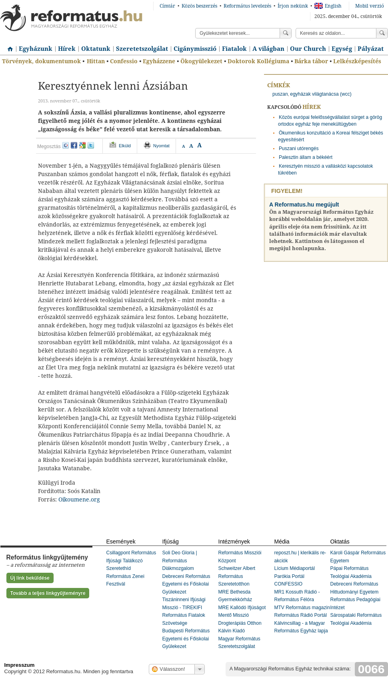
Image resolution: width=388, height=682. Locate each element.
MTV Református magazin (302, 607)
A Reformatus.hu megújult (304, 204)
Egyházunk (35, 48)
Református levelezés (247, 6)
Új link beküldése (30, 578)
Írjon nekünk (293, 6)
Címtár (167, 6)
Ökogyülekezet (201, 61)
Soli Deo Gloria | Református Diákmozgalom (179, 560)
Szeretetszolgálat (142, 48)
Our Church (308, 48)
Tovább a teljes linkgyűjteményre (48, 593)
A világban (268, 48)
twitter (91, 145)
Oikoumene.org (79, 499)
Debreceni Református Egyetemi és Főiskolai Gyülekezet (186, 584)
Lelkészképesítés (357, 61)
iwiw (65, 145)
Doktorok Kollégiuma (258, 61)
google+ (82, 145)
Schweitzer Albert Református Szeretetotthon (237, 576)
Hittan (96, 61)
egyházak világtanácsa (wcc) (320, 94)
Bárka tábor (311, 61)
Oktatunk (95, 48)
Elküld (125, 145)
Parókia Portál (289, 576)
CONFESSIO (288, 584)
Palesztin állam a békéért (305, 157)
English (328, 6)
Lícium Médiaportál (294, 568)
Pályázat (371, 48)
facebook (74, 145)
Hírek (67, 48)
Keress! (382, 33)
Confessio (124, 61)
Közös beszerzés (199, 6)
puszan (280, 94)
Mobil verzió (369, 6)
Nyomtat (161, 145)
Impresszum (19, 665)
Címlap (8, 46)
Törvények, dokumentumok (41, 61)
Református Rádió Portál (300, 615)
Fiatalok (234, 48)
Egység (342, 48)
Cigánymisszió (195, 48)
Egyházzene (159, 61)
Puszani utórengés (298, 148)
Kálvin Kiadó (231, 631)
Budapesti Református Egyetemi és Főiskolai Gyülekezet (186, 638)
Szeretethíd (118, 568)
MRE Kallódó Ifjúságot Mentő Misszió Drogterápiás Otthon (242, 615)
